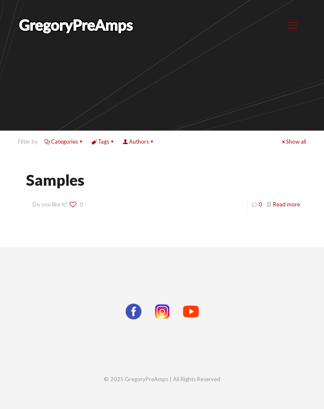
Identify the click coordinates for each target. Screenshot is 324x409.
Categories (64, 141)
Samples (55, 180)
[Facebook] (133, 312)
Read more (286, 204)
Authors (138, 141)
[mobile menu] (293, 25)
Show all (293, 141)
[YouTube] (190, 312)
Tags (103, 141)
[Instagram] (162, 312)
